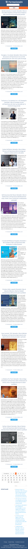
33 (22, 480)
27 (5, 480)
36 (11, 482)
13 (16, 475)
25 (25, 477)
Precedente (6, 473)
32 (19, 480)
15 (22, 475)
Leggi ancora (14, 48)
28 (8, 480)
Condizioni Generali (19, 542)
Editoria (18, 46)
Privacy (5, 542)
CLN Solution (8, 547)
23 (19, 477)
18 (5, 477)
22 (16, 477)
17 (2, 477)
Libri (22, 46)
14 (19, 475)
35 (8, 482)
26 (2, 480)
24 (22, 477)
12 (13, 475)
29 (11, 480)
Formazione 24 (9, 46)
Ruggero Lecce (23, 547)
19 (8, 477)
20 (11, 477)
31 (16, 480)
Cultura (15, 46)
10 (7, 475)
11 (10, 475)
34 (25, 480)
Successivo (17, 482)
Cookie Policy (11, 542)
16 (24, 475)
